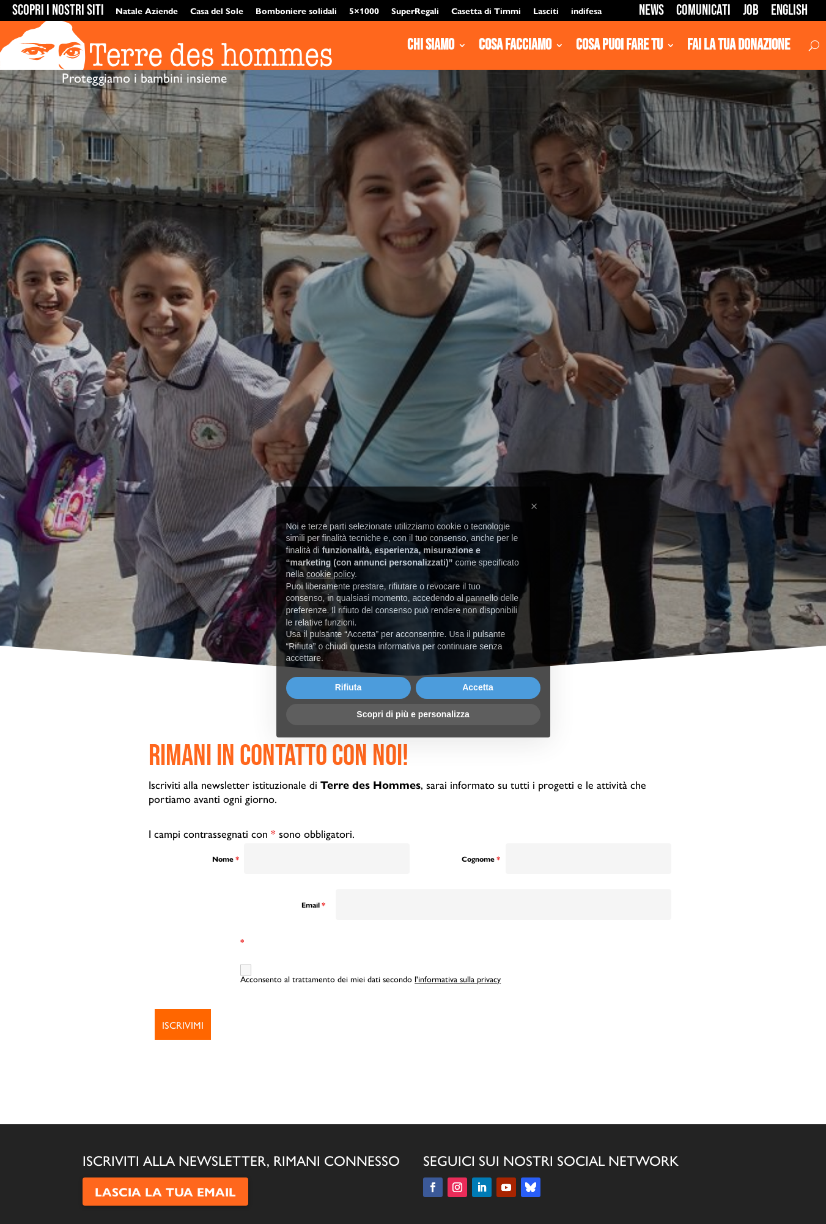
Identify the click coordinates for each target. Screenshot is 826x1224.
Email (313, 904)
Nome (225, 858)
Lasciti (546, 10)
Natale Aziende (147, 10)
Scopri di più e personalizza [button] (412, 714)
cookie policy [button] (330, 574)
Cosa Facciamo (515, 45)
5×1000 (364, 10)
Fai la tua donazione (738, 45)
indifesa (586, 10)
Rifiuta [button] (348, 687)
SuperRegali (415, 10)
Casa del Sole (216, 10)
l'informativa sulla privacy (458, 978)
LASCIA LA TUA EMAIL (165, 1191)
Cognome (481, 858)
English (789, 10)
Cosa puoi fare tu (619, 45)
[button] (534, 506)
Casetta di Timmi (486, 10)
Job (751, 10)
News (651, 10)
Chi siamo (430, 45)
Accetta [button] (477, 687)
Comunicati (703, 10)
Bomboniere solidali (296, 10)
